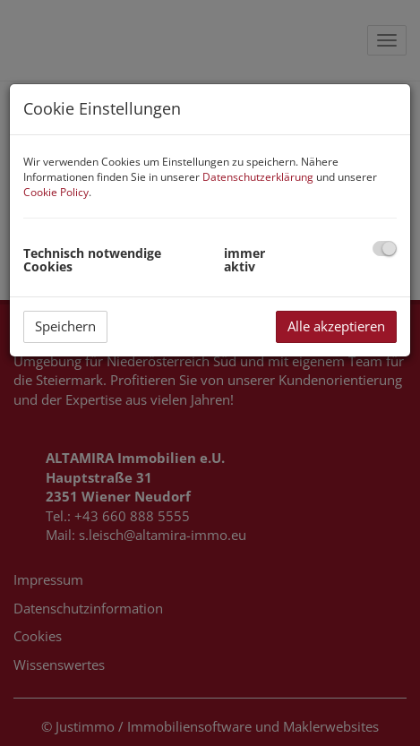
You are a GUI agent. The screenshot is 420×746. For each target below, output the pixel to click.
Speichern (65, 326)
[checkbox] (385, 248)
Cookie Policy (56, 192)
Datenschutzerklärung (257, 176)
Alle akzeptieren (336, 326)
